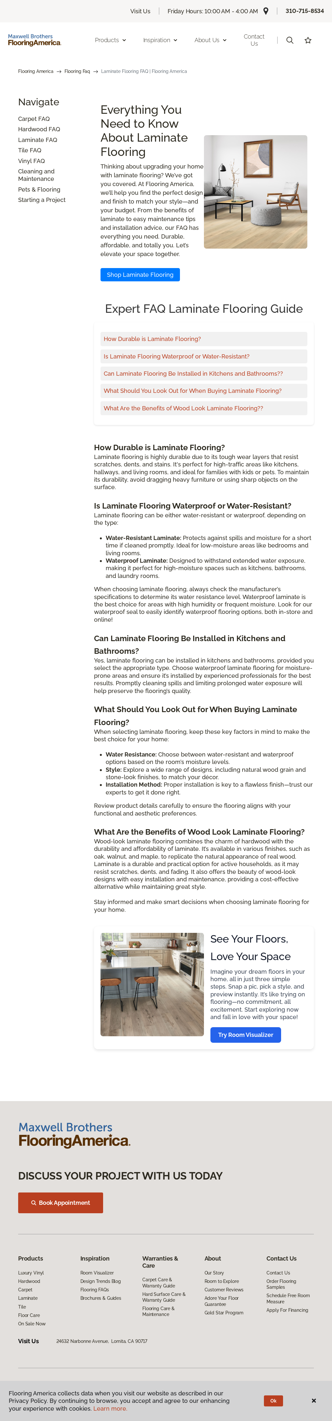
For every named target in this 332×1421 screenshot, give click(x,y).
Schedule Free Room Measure (288, 1298)
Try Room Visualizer (245, 1034)
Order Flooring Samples (281, 1284)
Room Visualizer (97, 1272)
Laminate (31, 139)
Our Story (214, 1272)
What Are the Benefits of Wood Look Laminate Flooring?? (183, 408)
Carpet (27, 118)
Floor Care (29, 1315)
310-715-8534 (305, 10)
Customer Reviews (224, 1289)
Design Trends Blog (100, 1281)
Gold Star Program (224, 1312)
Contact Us (254, 40)
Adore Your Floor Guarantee (222, 1301)
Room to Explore (222, 1281)
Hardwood (32, 129)
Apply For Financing (287, 1310)
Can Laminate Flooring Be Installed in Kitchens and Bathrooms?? (193, 373)
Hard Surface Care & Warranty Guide (163, 1297)
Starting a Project (41, 199)
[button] (289, 40)
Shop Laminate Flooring (140, 274)
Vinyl (25, 161)
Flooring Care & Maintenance (158, 1311)
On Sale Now (31, 1323)
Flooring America (35, 71)
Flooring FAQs (94, 1289)
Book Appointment (60, 1202)
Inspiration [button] (160, 40)
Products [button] (111, 40)
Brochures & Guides (100, 1298)
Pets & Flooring (39, 189)
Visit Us (140, 11)
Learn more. (110, 1408)
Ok (273, 1400)
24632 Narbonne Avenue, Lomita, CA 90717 (101, 1341)
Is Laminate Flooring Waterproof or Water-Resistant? (177, 356)
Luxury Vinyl (31, 1272)
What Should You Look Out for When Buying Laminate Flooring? (193, 390)
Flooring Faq (77, 71)
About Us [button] (211, 40)
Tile (23, 150)
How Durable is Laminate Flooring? (152, 338)
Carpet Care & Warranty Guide (158, 1282)
